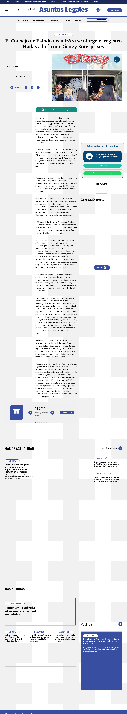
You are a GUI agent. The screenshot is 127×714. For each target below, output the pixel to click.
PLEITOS (67, 20)
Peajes (95, 2)
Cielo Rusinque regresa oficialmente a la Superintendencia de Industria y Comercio (17, 468)
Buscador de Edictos (97, 20)
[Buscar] (18, 10)
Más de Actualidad (19, 448)
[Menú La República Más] (7, 10)
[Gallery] (41, 411)
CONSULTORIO (38, 20)
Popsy (53, 2)
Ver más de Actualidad (112, 448)
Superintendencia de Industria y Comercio (74, 2)
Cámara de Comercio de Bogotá (35, 2)
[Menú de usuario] (98, 10)
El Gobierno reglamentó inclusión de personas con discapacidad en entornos (106, 464)
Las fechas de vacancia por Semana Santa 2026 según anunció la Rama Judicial (65, 638)
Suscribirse (115, 10)
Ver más (101, 267)
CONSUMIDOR (53, 20)
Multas (17, 2)
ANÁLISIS (78, 20)
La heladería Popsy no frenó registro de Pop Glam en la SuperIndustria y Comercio (101, 641)
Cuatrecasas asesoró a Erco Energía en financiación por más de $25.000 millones (107, 479)
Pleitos (86, 624)
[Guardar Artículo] (15, 87)
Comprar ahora (102, 165)
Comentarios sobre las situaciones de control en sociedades (22, 611)
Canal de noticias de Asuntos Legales (56, 109)
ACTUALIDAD (23, 20)
